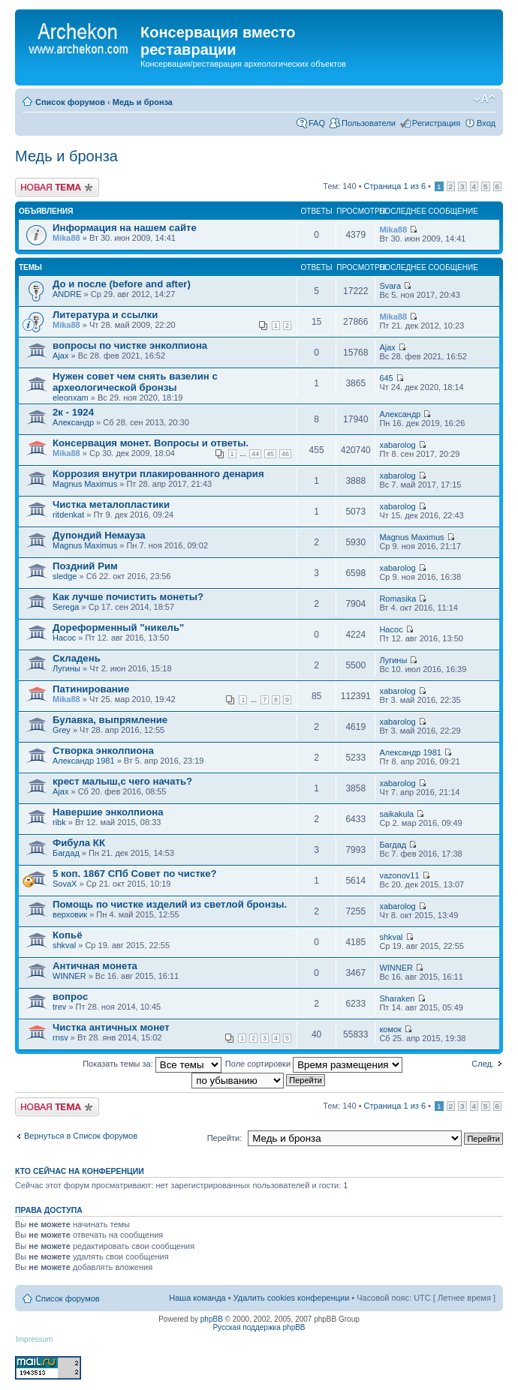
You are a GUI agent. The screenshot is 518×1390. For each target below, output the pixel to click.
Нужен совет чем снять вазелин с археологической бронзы (135, 382)
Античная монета (95, 965)
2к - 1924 (73, 412)
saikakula (396, 813)
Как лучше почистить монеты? (128, 596)
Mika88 (66, 237)
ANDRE (67, 294)
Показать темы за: (152, 1063)
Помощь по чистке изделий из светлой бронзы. (170, 904)
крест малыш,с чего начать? (122, 781)
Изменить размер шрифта (484, 99)
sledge (65, 576)
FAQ (317, 123)
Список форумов (70, 102)
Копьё (68, 935)
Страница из (395, 186)
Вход (486, 123)
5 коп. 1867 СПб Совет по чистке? (135, 873)
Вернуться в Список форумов (80, 1135)
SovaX (65, 883)
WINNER (69, 975)
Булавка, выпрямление (110, 719)
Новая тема (57, 187)
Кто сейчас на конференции (79, 1170)
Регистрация (436, 123)
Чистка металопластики (111, 504)
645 (386, 378)
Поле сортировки (313, 1063)
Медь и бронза (143, 102)
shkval (64, 945)
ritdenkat (68, 514)
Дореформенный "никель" (118, 627)
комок (390, 1029)
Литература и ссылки (105, 314)
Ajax (60, 355)
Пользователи (369, 123)
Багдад (66, 852)
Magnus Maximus (85, 483)
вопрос (70, 996)
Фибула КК (79, 842)
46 (285, 454)
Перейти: (224, 1137)
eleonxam (71, 397)
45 (270, 454)
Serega (66, 606)
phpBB (211, 1319)
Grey (62, 729)
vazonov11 (399, 875)
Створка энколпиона (103, 750)
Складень (77, 658)
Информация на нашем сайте (125, 227)
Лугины (66, 668)
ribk (59, 822)
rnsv (60, 1037)
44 (255, 454)
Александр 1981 (84, 760)
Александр (73, 422)
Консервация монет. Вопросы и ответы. (150, 443)
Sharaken (396, 998)
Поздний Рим (85, 566)
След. (482, 1063)
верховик (70, 914)
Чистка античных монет (111, 1027)
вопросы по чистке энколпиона (130, 345)
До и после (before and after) (122, 284)
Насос (64, 637)
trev (59, 1006)
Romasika (397, 598)
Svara (390, 285)
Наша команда (197, 1297)
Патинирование (91, 689)
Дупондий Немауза (99, 535)
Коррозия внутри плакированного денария (158, 473)
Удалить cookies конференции (291, 1297)
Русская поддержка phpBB (258, 1327)
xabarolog (397, 444)
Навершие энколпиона (108, 812)
